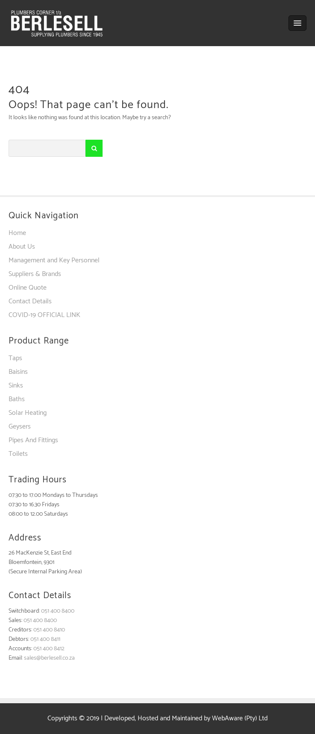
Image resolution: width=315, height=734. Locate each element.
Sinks (16, 385)
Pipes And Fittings (33, 440)
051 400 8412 (49, 649)
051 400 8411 (45, 639)
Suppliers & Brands (35, 274)
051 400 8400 (57, 611)
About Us (22, 246)
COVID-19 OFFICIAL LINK (44, 315)
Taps (15, 358)
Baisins (18, 372)
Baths (17, 399)
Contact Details (30, 301)
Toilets (18, 454)
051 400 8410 (49, 630)
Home (17, 233)
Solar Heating (28, 413)
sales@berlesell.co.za (49, 658)
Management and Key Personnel (54, 260)
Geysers (20, 426)
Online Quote (28, 288)
